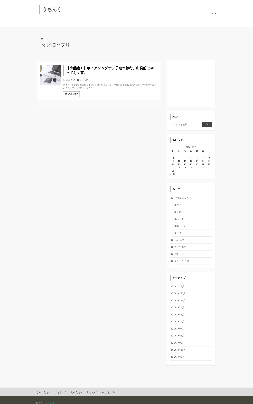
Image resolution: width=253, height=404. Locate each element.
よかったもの (45, 23)
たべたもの (78, 23)
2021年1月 (179, 288)
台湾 (179, 234)
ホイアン (181, 227)
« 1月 (172, 176)
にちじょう (62, 23)
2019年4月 (179, 331)
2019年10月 (180, 302)
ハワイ (180, 220)
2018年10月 (180, 352)
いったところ (109, 23)
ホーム (45, 38)
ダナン (180, 213)
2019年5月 (179, 323)
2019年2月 (179, 345)
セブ (179, 206)
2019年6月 (179, 317)
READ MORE (85, 95)
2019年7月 (179, 309)
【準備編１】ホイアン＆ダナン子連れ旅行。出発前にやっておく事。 (116, 70)
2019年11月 (180, 295)
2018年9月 (179, 359)
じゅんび (93, 23)
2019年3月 (179, 338)
